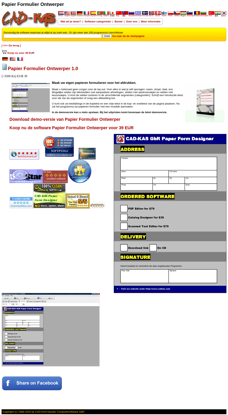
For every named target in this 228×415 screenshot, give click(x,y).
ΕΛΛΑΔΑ (138, 15)
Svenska (145, 14)
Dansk (158, 14)
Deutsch (80, 14)
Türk (211, 14)
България (204, 14)
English (67, 14)
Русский (132, 15)
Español (93, 14)
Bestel (118, 21)
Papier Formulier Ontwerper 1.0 (43, 68)
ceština (177, 14)
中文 (119, 15)
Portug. (100, 14)
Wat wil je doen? (71, 21)
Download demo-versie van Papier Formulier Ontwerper (64, 119)
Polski (171, 14)
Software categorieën (98, 21)
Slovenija (190, 14)
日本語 (113, 15)
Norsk (152, 14)
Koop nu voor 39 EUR (18, 52)
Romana (197, 14)
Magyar (183, 14)
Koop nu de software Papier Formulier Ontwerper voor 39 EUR (71, 128)
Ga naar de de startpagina (128, 36)
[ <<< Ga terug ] (11, 45)
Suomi (164, 14)
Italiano (106, 14)
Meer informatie (150, 21)
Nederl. (61, 14)
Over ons (131, 21)
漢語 (125, 15)
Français (87, 14)
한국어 (224, 15)
